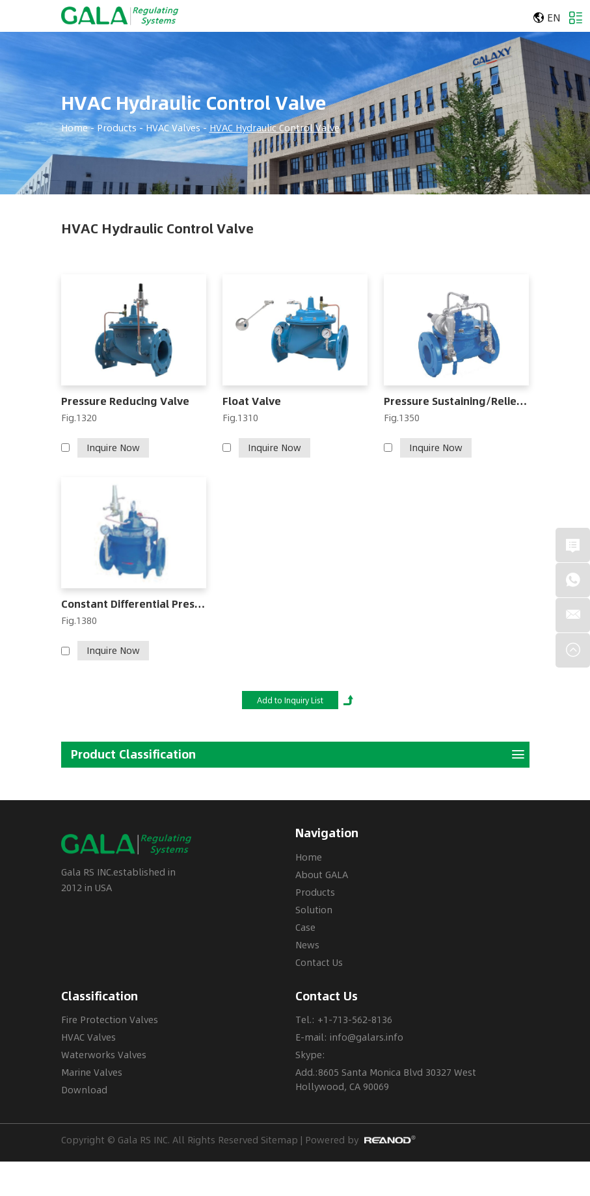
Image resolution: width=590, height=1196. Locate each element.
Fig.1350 (402, 417)
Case (305, 927)
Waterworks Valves (103, 1054)
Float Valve (251, 401)
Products (117, 128)
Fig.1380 (79, 620)
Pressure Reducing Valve (125, 401)
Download (84, 1090)
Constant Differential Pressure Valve (134, 604)
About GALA (321, 874)
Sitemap (279, 1140)
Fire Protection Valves (109, 1019)
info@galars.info (366, 1037)
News (307, 945)
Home (74, 128)
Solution (313, 910)
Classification (99, 996)
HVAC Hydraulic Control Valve (193, 103)
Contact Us (319, 962)
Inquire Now (113, 447)
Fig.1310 (240, 417)
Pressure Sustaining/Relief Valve (457, 401)
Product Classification (297, 754)
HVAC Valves (173, 128)
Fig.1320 (79, 417)
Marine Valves (91, 1072)
